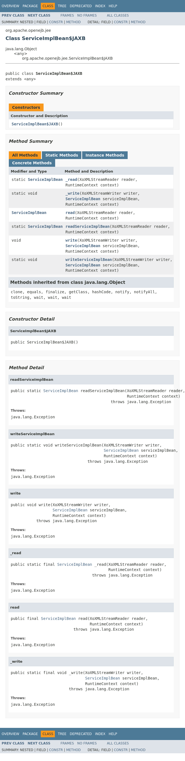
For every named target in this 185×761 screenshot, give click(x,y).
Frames (67, 15)
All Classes (118, 15)
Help (113, 6)
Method (73, 22)
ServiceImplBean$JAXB (35, 124)
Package (30, 6)
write (71, 240)
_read (71, 179)
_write (72, 193)
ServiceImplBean (45, 179)
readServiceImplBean (87, 226)
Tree (62, 6)
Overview (10, 6)
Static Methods (61, 155)
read (70, 212)
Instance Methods (104, 155)
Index (100, 6)
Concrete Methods (32, 163)
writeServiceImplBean (88, 259)
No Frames (87, 15)
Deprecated (81, 6)
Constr (56, 22)
